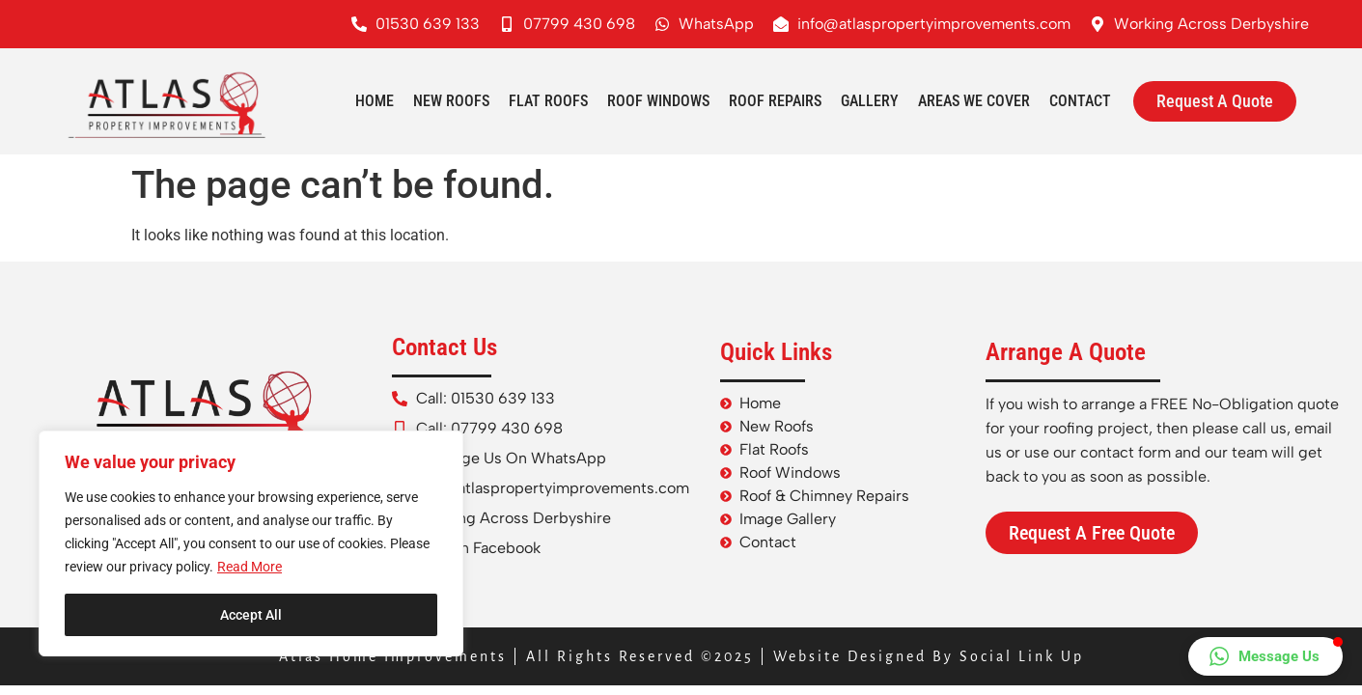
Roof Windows (658, 101)
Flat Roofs (548, 101)
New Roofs (451, 101)
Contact (1080, 101)
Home (374, 101)
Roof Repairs (775, 101)
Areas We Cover (974, 101)
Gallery (870, 101)
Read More (249, 566)
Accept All (251, 615)
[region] (251, 543)
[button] (1265, 656)
